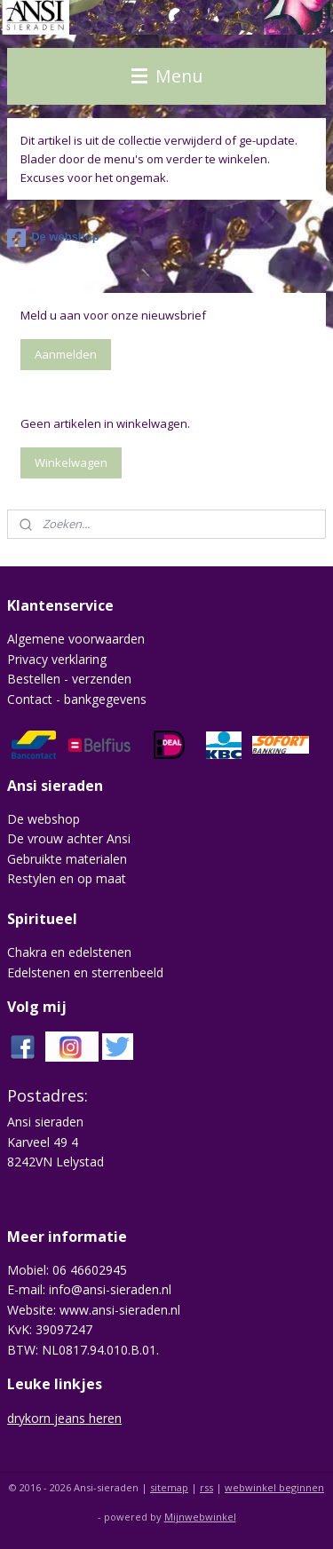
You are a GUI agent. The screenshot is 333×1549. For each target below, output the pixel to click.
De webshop (53, 238)
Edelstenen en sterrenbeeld (85, 972)
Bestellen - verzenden (69, 678)
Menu (166, 76)
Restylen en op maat (66, 878)
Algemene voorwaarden (76, 638)
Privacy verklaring (57, 659)
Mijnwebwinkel (200, 1516)
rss (206, 1487)
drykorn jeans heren (64, 1418)
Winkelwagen (71, 462)
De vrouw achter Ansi (69, 838)
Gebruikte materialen (67, 858)
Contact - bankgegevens (77, 699)
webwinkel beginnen (274, 1487)
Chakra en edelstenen (69, 952)
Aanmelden (66, 354)
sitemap (169, 1487)
